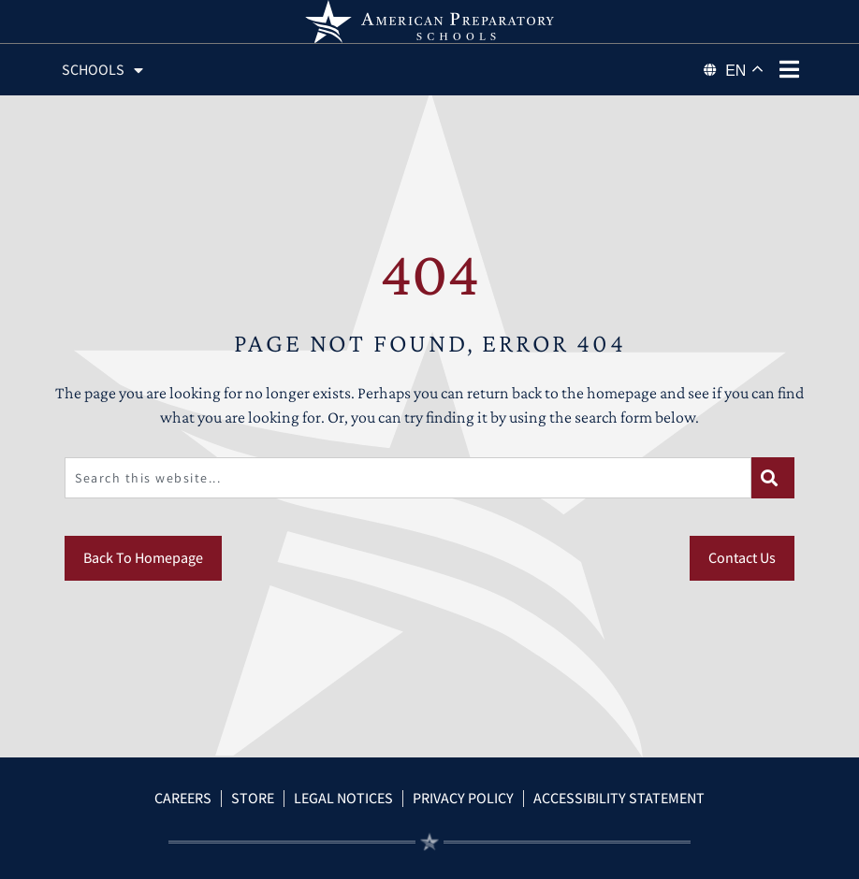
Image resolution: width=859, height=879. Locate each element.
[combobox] (408, 477)
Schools (102, 70)
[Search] (772, 477)
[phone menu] (790, 69)
